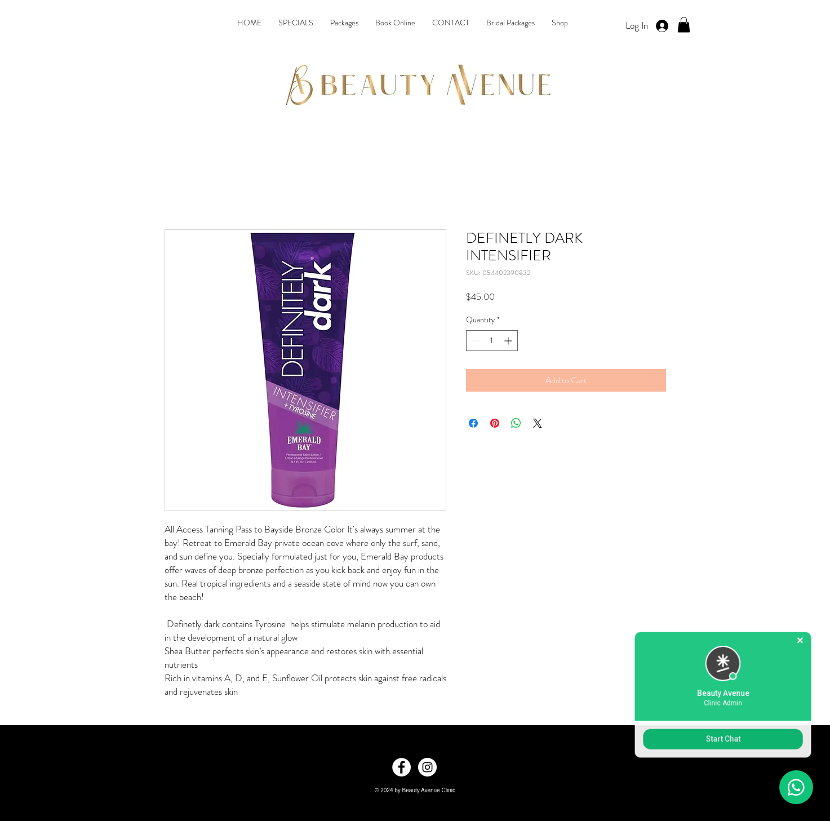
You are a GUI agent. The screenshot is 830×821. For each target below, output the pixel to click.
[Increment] (509, 340)
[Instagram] (427, 767)
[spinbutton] (492, 340)
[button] (683, 24)
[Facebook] (401, 767)
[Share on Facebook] (473, 423)
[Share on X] (537, 423)
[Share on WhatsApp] (516, 423)
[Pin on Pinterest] (494, 423)
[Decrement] (475, 340)
